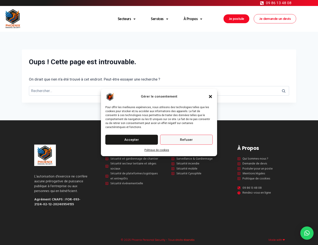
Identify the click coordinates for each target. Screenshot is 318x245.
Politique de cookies (156, 150)
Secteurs (113, 19)
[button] (210, 96)
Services (150, 19)
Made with (275, 239)
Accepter (131, 140)
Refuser (186, 140)
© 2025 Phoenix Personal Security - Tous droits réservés (151, 239)
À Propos (188, 19)
